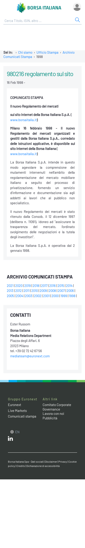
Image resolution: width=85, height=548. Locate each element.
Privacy (62, 461)
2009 (43, 290)
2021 (10, 286)
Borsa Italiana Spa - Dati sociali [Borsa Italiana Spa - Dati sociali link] (26, 461)
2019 (27, 286)
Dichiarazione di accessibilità (43, 465)
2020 (18, 286)
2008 (52, 290)
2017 (44, 286)
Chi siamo (25, 52)
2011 (26, 290)
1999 (64, 296)
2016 (52, 286)
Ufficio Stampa (47, 52)
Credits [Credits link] (21, 465)
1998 (72, 296)
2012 (18, 290)
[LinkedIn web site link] (10, 439)
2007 (61, 290)
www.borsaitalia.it (23, 120)
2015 (61, 286)
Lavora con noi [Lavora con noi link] (53, 413)
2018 (36, 286)
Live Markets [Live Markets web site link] (17, 411)
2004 (19, 296)
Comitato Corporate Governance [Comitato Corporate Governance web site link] (57, 407)
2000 (55, 296)
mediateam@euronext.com (30, 356)
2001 (46, 296)
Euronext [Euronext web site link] (14, 405)
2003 (28, 296)
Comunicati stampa (22, 416)
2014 (69, 286)
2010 (34, 290)
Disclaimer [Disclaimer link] (51, 461)
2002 (37, 296)
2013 (10, 290)
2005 (10, 296)
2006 (70, 290)
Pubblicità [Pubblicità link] (50, 418)
